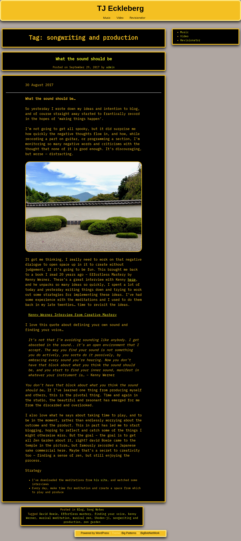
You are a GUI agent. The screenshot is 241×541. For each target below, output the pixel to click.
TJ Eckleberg (120, 8)
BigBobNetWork (149, 533)
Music (98, 18)
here (132, 279)
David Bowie (48, 514)
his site (100, 480)
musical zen (82, 518)
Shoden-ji (102, 518)
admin (110, 67)
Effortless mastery (76, 514)
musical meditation (54, 518)
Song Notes (95, 509)
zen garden (92, 522)
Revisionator (137, 18)
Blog (80, 509)
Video (114, 18)
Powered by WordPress (95, 533)
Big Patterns (129, 533)
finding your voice (110, 514)
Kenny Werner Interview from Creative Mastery (72, 314)
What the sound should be (84, 58)
